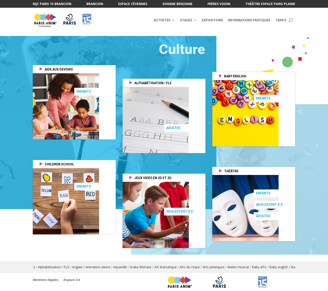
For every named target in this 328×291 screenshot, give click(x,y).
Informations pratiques (249, 20)
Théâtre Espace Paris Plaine (270, 4)
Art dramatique (170, 267)
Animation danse (102, 267)
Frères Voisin (219, 4)
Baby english (283, 267)
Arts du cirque (194, 267)
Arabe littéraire (145, 267)
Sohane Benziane (177, 4)
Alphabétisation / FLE (57, 267)
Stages (186, 20)
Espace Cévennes (132, 4)
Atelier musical (242, 267)
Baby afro (263, 267)
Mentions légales (46, 280)
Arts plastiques (218, 267)
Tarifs (280, 20)
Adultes (173, 128)
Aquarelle (124, 267)
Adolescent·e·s (179, 211)
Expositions (212, 20)
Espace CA (72, 280)
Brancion (94, 4)
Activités (162, 20)
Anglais (81, 267)
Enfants (84, 91)
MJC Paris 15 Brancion (52, 4)
